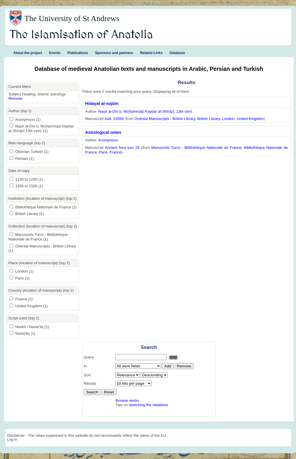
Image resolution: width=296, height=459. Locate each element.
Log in (12, 439)
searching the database (148, 405)
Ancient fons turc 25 (122, 147)
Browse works (127, 400)
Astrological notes (103, 132)
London (228, 118)
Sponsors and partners (114, 53)
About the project (27, 53)
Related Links (151, 53)
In (85, 366)
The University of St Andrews (71, 18)
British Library (208, 118)
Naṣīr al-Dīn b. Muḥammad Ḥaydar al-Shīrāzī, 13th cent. (145, 111)
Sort (87, 375)
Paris (103, 152)
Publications (77, 53)
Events (54, 53)
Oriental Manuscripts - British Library (165, 118)
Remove (15, 98)
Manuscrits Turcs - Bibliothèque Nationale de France (196, 147)
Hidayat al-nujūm (101, 103)
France (115, 152)
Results (90, 383)
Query (89, 357)
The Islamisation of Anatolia (81, 35)
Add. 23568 (114, 118)
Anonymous (108, 140)
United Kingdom (250, 118)
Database (177, 53)
